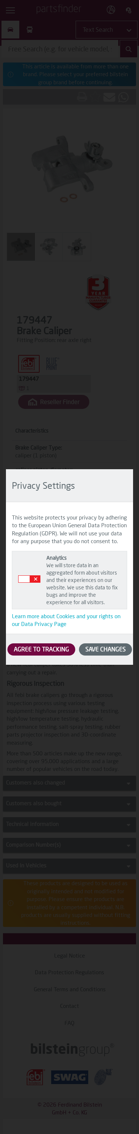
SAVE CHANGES (105, 649)
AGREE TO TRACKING (41, 649)
